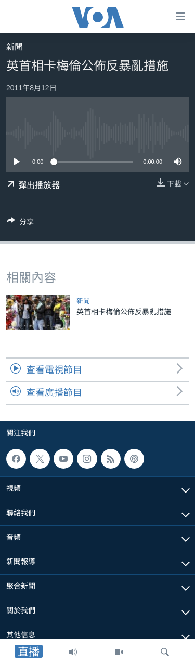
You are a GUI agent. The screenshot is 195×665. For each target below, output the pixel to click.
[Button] (20, 223)
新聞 (14, 47)
